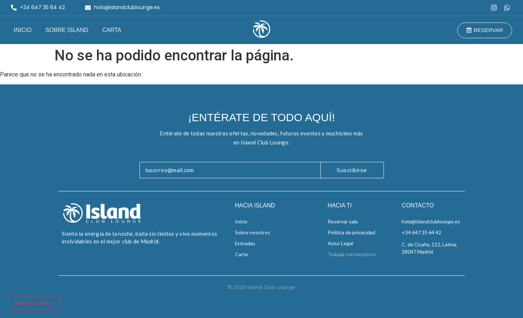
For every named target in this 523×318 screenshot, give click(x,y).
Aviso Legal (340, 243)
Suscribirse (352, 170)
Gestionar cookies (33, 303)
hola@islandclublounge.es (431, 221)
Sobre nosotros (252, 232)
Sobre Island (66, 30)
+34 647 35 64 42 (421, 232)
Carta (111, 30)
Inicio (23, 30)
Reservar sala (343, 221)
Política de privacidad (351, 232)
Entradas (245, 243)
